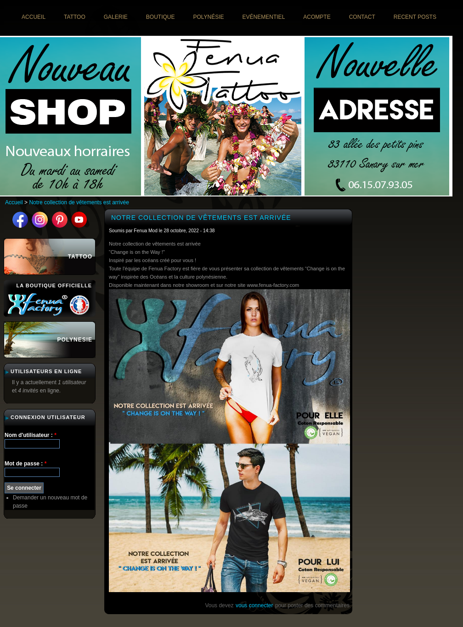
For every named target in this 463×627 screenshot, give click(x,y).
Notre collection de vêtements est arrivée (79, 202)
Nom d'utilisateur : (30, 435)
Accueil (14, 202)
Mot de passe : (25, 463)
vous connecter (254, 605)
